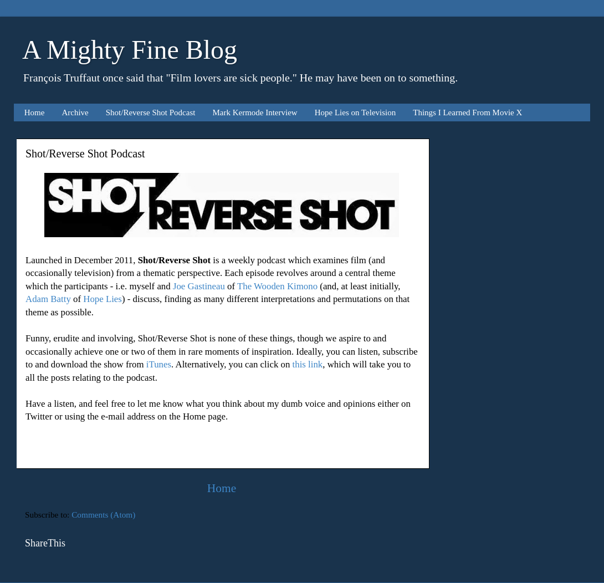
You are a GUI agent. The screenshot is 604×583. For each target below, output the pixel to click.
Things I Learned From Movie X (467, 112)
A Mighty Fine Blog (129, 49)
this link (308, 364)
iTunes (158, 364)
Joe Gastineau (199, 286)
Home (34, 112)
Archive (75, 112)
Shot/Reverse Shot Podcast (151, 112)
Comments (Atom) (103, 514)
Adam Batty (48, 299)
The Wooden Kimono (277, 286)
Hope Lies (102, 299)
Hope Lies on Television (355, 112)
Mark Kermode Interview (254, 112)
